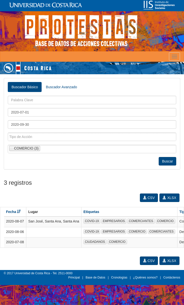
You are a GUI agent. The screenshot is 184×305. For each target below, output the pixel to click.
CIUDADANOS (95, 242)
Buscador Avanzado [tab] (61, 87)
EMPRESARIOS (114, 221)
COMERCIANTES (141, 221)
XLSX (169, 198)
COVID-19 (92, 221)
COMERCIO (165, 221)
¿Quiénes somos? (145, 277)
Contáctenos (171, 277)
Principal (74, 277)
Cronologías (119, 277)
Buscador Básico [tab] (25, 87)
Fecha (13, 212)
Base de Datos (95, 277)
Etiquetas (91, 212)
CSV (149, 198)
